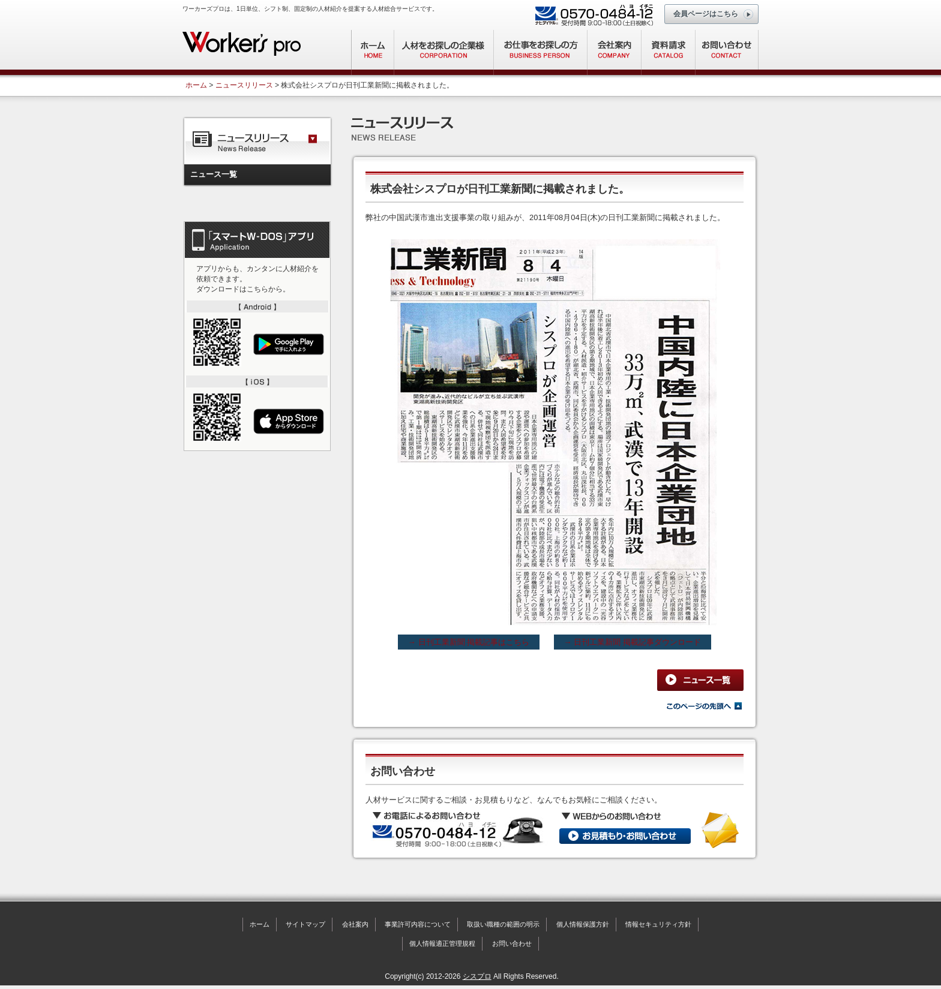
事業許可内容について (418, 924)
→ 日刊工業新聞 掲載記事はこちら (468, 642)
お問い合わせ (512, 943)
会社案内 (355, 924)
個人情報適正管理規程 (442, 943)
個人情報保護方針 (582, 924)
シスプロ (477, 976)
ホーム (196, 85)
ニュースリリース (244, 85)
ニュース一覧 (213, 174)
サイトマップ (305, 924)
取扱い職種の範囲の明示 (503, 924)
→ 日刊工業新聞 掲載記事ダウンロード (632, 642)
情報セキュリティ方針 (658, 924)
